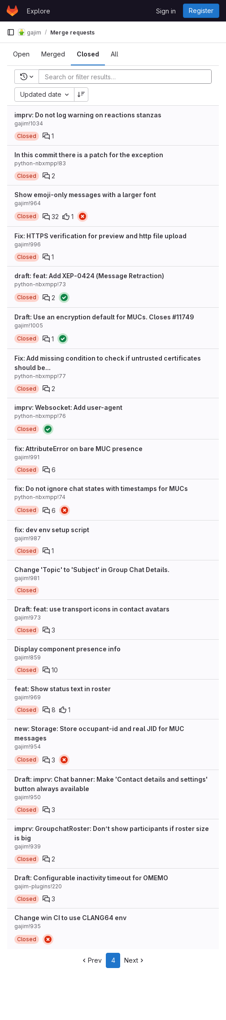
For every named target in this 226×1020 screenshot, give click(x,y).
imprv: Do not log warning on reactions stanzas (87, 115)
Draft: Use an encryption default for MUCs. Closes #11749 (104, 317)
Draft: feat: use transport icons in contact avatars (92, 609)
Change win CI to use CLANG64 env (70, 917)
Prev (91, 960)
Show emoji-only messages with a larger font (85, 194)
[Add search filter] (127, 76)
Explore (38, 11)
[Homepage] (12, 11)
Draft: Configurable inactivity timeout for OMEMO (91, 878)
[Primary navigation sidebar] (11, 32)
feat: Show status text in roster (62, 689)
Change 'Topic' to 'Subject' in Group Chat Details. (92, 569)
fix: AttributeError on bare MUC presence (78, 448)
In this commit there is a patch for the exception (88, 155)
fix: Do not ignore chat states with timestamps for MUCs (101, 488)
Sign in (166, 11)
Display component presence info (67, 649)
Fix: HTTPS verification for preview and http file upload (100, 236)
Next (134, 960)
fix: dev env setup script (51, 530)
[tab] (21, 54)
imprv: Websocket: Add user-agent (68, 407)
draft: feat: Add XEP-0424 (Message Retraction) (89, 276)
